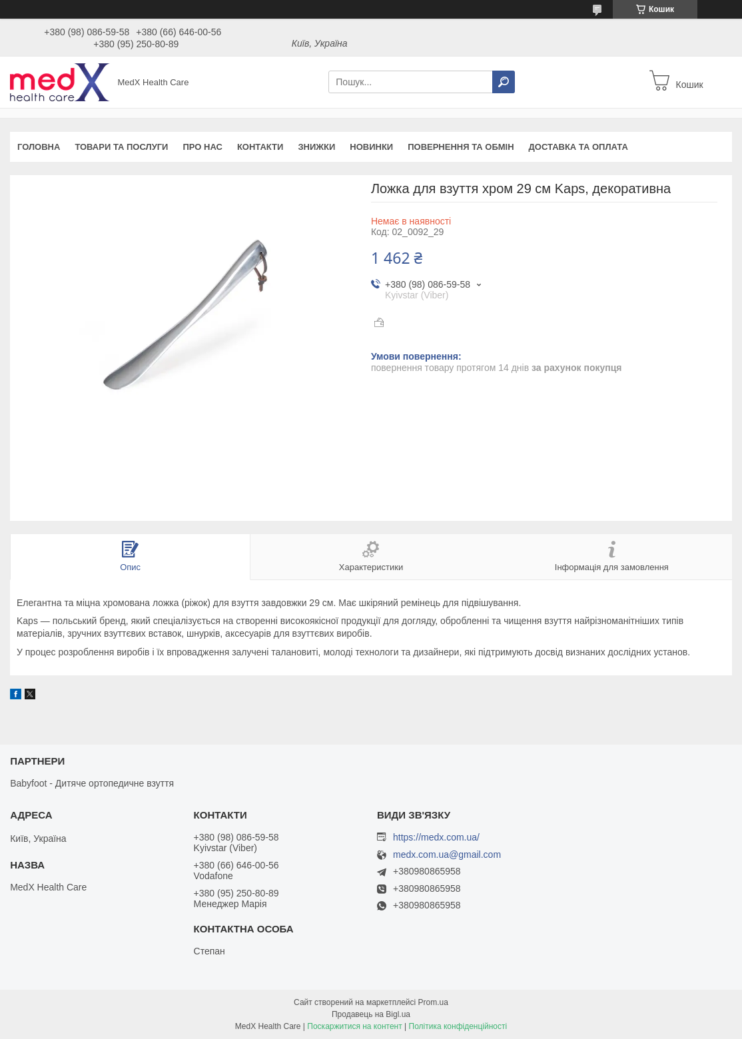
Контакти (260, 147)
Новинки (371, 147)
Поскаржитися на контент (354, 1026)
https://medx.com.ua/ (436, 837)
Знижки (316, 147)
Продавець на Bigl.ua (371, 1014)
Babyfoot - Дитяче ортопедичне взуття (92, 783)
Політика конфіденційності (458, 1026)
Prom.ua (433, 1002)
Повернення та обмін (461, 147)
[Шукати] (503, 82)
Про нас (202, 147)
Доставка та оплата (578, 147)
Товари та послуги (121, 147)
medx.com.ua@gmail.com (447, 855)
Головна (38, 147)
